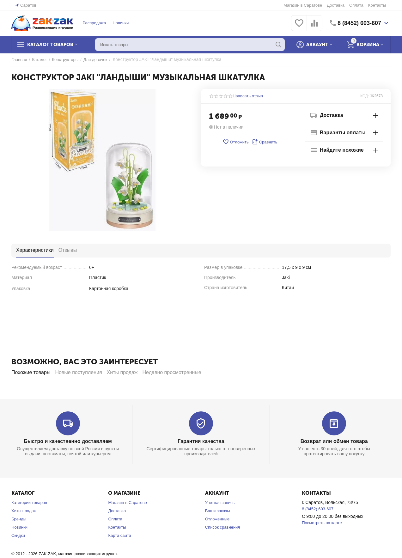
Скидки (18, 552)
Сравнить (264, 142)
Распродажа (94, 23)
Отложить (235, 142)
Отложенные (217, 536)
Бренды (18, 536)
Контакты (377, 5)
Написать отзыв (248, 96)
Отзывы (67, 250)
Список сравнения (222, 544)
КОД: (364, 96)
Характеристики (35, 250)
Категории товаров (29, 519)
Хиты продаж (24, 527)
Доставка (335, 5)
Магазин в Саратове (302, 5)
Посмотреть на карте (322, 539)
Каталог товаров (50, 44)
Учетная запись (220, 519)
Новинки (121, 23)
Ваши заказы (217, 527)
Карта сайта (119, 552)
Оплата (356, 5)
